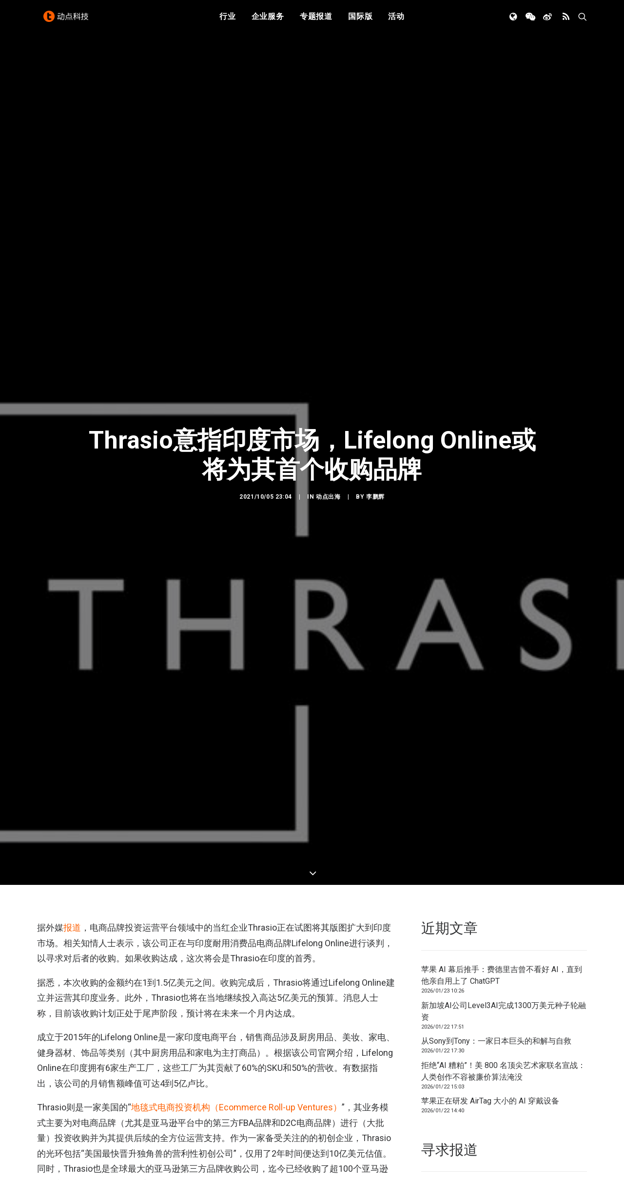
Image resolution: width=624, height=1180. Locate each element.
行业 (227, 20)
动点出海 (328, 479)
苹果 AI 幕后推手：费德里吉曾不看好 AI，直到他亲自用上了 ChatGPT (501, 940)
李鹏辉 (375, 479)
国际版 (360, 20)
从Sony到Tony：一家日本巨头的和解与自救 (496, 1006)
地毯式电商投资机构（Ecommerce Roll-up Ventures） (236, 1072)
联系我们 (553, 1154)
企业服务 (268, 20)
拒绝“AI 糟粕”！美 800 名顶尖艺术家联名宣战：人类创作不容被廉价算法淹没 (503, 1036)
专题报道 (316, 20)
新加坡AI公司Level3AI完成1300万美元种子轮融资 (503, 976)
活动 (396, 20)
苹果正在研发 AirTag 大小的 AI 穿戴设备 (490, 1065)
